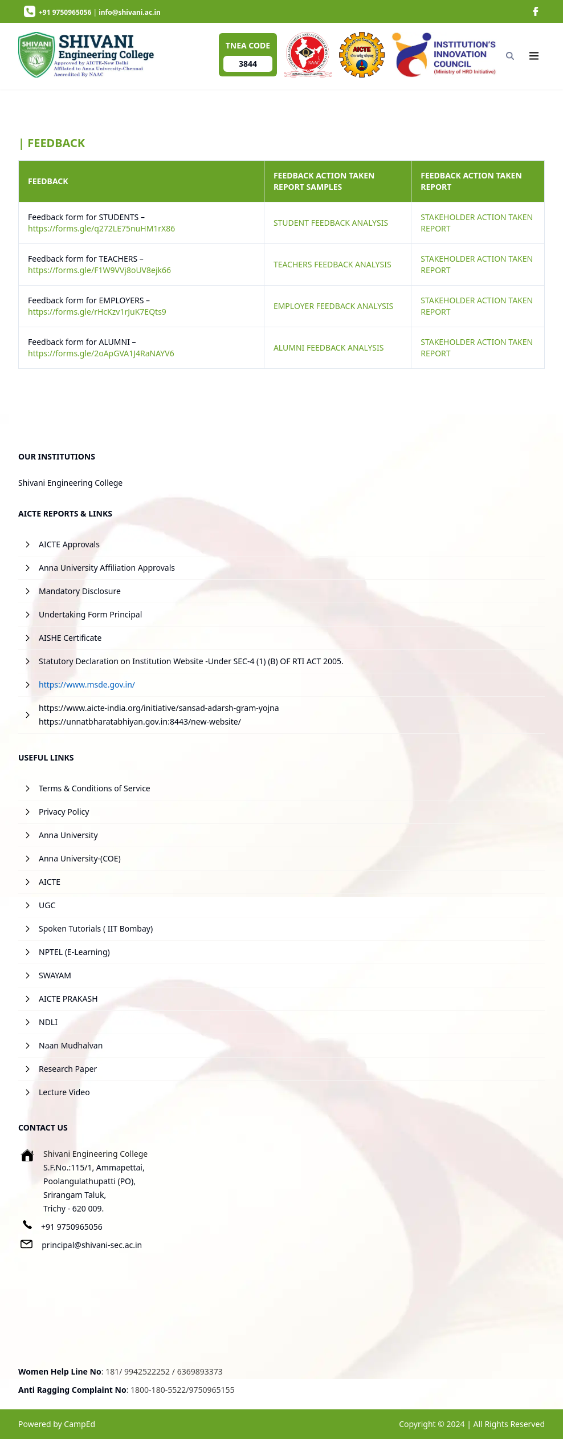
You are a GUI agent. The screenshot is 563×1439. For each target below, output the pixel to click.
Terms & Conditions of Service (94, 788)
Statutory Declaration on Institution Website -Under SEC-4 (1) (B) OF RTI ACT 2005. (191, 661)
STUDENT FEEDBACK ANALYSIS (331, 222)
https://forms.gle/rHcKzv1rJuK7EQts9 (97, 311)
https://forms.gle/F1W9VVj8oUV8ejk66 (99, 270)
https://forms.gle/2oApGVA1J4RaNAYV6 (101, 353)
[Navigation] (534, 55)
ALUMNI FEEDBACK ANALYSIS (329, 347)
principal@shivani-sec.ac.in (92, 1244)
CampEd (79, 1423)
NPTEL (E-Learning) (74, 951)
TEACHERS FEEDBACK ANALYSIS (332, 264)
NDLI (48, 1022)
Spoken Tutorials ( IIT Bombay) (96, 928)
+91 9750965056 (72, 1226)
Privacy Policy (64, 811)
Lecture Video (64, 1092)
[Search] (510, 55)
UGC (47, 905)
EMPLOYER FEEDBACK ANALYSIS (333, 305)
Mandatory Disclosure (80, 591)
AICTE (49, 881)
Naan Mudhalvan (71, 1045)
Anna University (68, 835)
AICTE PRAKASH (68, 998)
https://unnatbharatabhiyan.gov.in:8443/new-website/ (140, 721)
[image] (535, 11)
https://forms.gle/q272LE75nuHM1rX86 (101, 228)
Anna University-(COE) (80, 858)
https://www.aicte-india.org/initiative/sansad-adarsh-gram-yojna (159, 707)
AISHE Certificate (70, 637)
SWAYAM (55, 975)
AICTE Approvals (69, 544)
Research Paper (68, 1068)
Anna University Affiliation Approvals (107, 567)
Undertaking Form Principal (90, 614)
